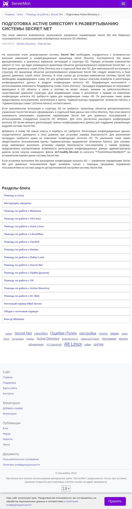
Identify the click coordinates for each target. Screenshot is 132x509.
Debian (30, 338)
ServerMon (21, 3)
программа (109, 338)
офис (87, 344)
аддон (8, 333)
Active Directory (48, 338)
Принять (115, 501)
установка (18, 338)
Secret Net (23, 333)
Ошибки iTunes (63, 333)
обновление (36, 344)
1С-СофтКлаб (54, 344)
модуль (123, 338)
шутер (98, 344)
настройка (87, 333)
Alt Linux (73, 343)
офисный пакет (90, 338)
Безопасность (70, 338)
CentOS (103, 333)
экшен (114, 333)
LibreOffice (41, 333)
